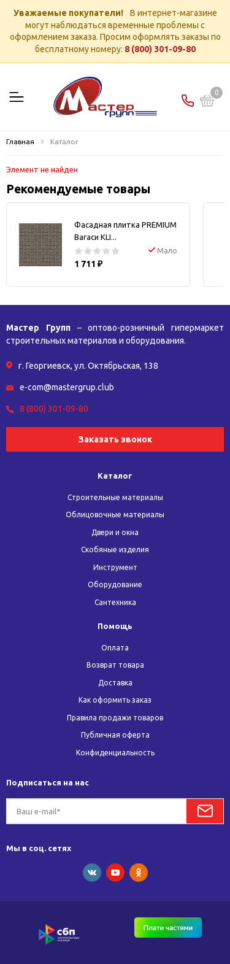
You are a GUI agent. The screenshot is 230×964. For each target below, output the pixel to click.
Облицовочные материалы (115, 515)
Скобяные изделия (115, 549)
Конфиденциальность (115, 753)
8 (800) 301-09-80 (160, 49)
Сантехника (115, 602)
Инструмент (115, 567)
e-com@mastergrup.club (67, 387)
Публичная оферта (115, 735)
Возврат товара (115, 665)
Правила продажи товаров (115, 718)
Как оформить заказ (115, 700)
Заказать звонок (115, 439)
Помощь (115, 626)
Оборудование (115, 584)
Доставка (115, 683)
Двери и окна (115, 532)
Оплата (115, 648)
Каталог (115, 475)
